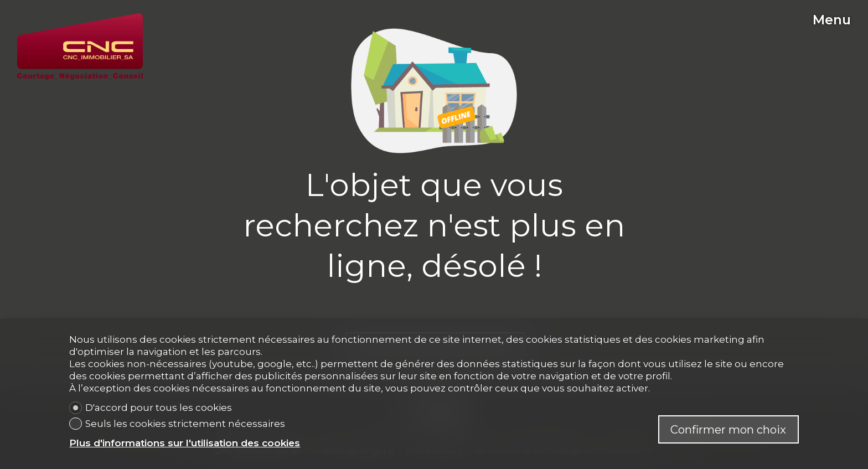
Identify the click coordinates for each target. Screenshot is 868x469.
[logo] (80, 46)
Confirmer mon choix (728, 429)
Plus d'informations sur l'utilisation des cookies (184, 443)
